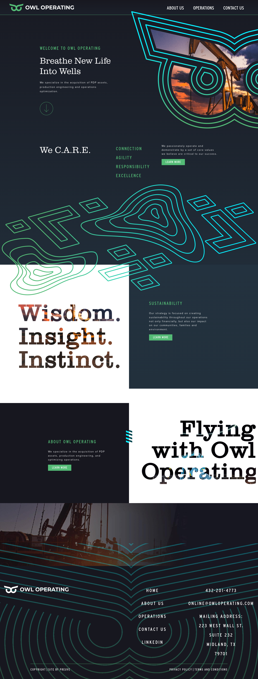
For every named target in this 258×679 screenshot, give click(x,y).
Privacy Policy (180, 669)
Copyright (38, 669)
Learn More (173, 162)
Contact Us (233, 8)
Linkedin (152, 642)
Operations (203, 8)
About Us (175, 8)
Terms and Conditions (211, 669)
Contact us (153, 629)
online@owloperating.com (221, 603)
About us (152, 603)
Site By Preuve (59, 669)
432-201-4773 (221, 590)
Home (152, 590)
